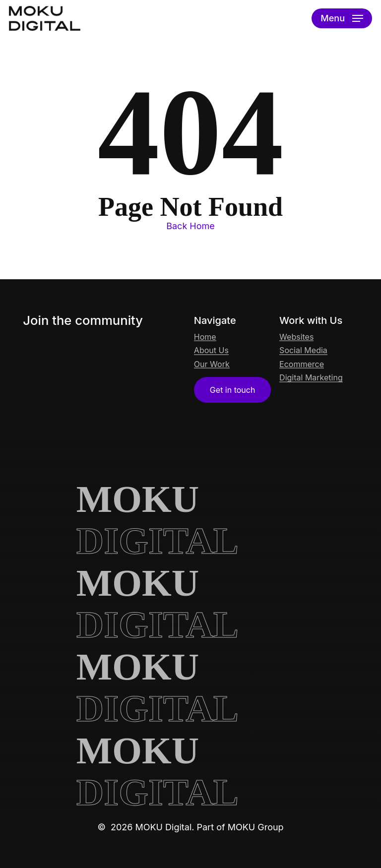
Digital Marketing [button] (311, 377)
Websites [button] (296, 337)
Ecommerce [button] (301, 364)
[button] (342, 18)
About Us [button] (211, 350)
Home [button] (205, 337)
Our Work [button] (212, 364)
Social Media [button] (303, 350)
